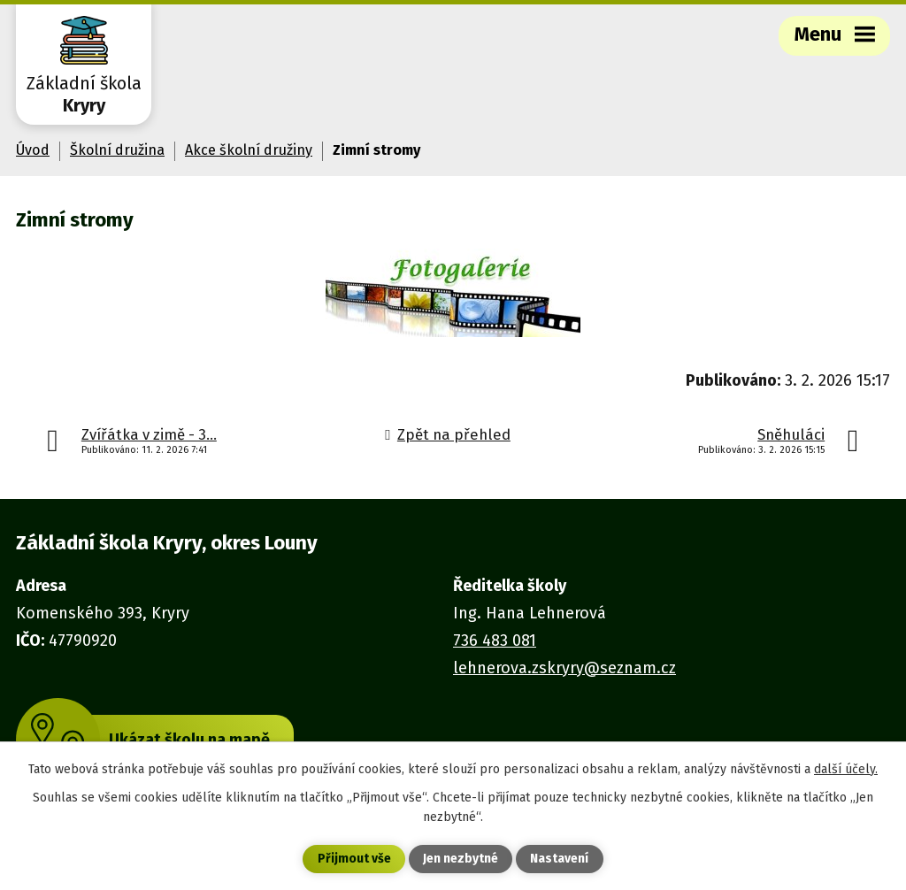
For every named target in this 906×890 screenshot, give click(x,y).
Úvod (33, 150)
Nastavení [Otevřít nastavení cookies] (559, 859)
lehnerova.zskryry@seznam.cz (564, 668)
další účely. (846, 769)
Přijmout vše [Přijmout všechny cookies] (354, 859)
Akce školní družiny (248, 150)
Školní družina (117, 150)
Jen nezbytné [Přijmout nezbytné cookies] (460, 859)
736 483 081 (494, 640)
